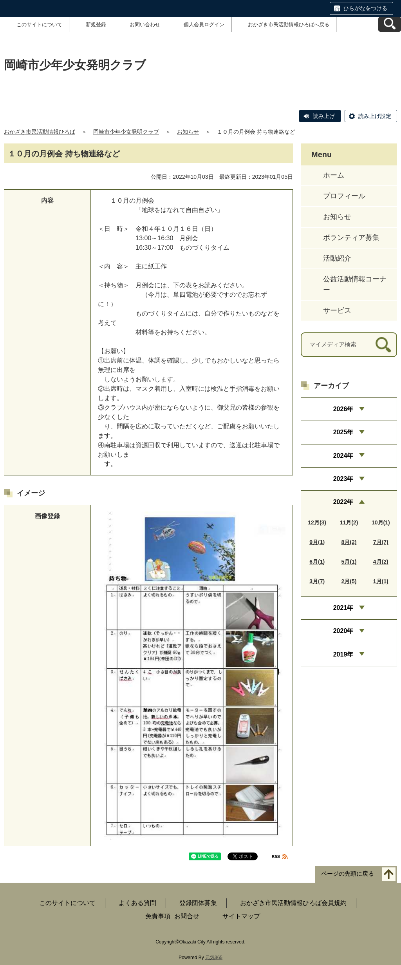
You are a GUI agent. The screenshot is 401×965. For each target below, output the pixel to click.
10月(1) (381, 522)
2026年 (343, 409)
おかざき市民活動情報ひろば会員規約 (293, 903)
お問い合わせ (145, 24)
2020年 (343, 631)
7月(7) (380, 542)
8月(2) (349, 542)
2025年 (343, 432)
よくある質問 (137, 903)
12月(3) (317, 522)
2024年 (343, 455)
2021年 (343, 607)
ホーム (333, 175)
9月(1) (317, 542)
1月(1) (380, 581)
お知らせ (188, 132)
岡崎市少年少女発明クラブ (126, 132)
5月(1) (349, 562)
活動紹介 (337, 258)
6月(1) (317, 562)
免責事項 (157, 916)
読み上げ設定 (374, 116)
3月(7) (317, 581)
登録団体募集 (198, 903)
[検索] (383, 344)
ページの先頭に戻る (347, 873)
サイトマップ (241, 916)
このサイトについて (39, 24)
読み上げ (324, 116)
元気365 (213, 957)
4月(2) (380, 562)
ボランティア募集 (351, 237)
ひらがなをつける (365, 8)
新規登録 (96, 24)
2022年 (343, 502)
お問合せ (186, 916)
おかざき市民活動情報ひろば (39, 132)
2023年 (343, 478)
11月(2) (349, 522)
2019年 (343, 654)
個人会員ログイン (204, 24)
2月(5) (349, 581)
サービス (337, 310)
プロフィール (344, 196)
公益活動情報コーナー (355, 284)
